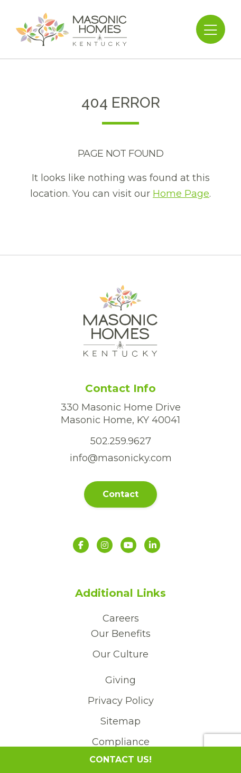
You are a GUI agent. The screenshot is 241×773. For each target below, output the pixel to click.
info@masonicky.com (121, 458)
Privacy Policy (121, 701)
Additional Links (120, 593)
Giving (120, 680)
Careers (121, 618)
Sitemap (120, 721)
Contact (120, 494)
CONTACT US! (120, 760)
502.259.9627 (120, 441)
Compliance (121, 742)
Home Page (181, 193)
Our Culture (120, 654)
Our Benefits (121, 634)
